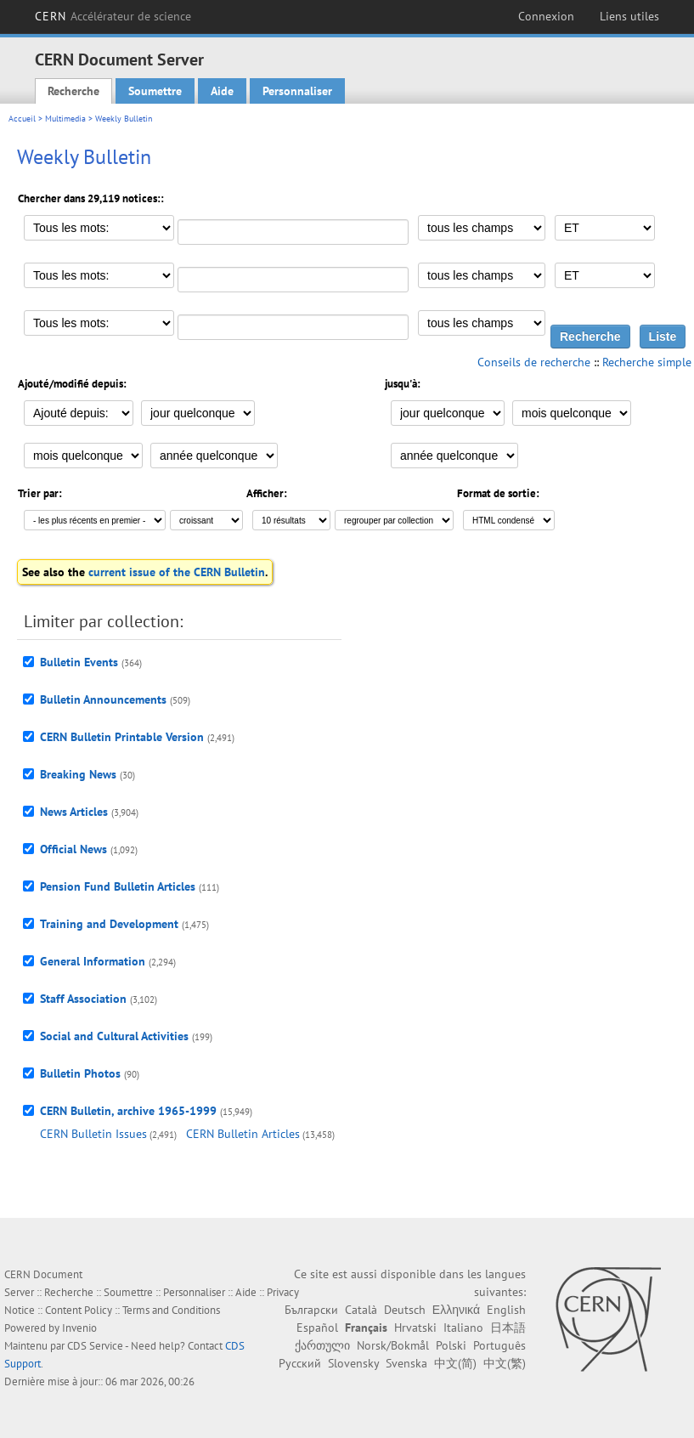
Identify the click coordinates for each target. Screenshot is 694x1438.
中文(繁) (504, 1363)
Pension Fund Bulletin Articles (117, 886)
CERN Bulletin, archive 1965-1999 (128, 1110)
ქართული (322, 1345)
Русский (300, 1363)
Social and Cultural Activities (114, 1036)
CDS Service (95, 1346)
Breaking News (78, 774)
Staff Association (83, 998)
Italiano (463, 1327)
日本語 (508, 1327)
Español (317, 1327)
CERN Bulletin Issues (93, 1133)
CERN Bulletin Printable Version (122, 736)
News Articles (74, 811)
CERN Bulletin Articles (243, 1133)
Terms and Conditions (171, 1310)
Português (499, 1345)
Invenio (79, 1328)
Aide (222, 91)
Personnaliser (297, 91)
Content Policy (78, 1310)
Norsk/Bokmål (393, 1345)
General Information (92, 961)
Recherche (73, 91)
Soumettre (155, 91)
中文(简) (455, 1363)
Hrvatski (415, 1327)
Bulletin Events (79, 662)
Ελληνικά (456, 1309)
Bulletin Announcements (103, 699)
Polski (451, 1345)
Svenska (406, 1363)
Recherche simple (646, 362)
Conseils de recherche (533, 362)
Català (361, 1309)
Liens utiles (629, 16)
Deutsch (405, 1309)
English (506, 1309)
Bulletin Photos (80, 1073)
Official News (73, 849)
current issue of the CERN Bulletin (176, 572)
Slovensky (353, 1363)
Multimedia (65, 118)
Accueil (22, 118)
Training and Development (109, 923)
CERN (113, 16)
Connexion (546, 16)
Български (311, 1309)
